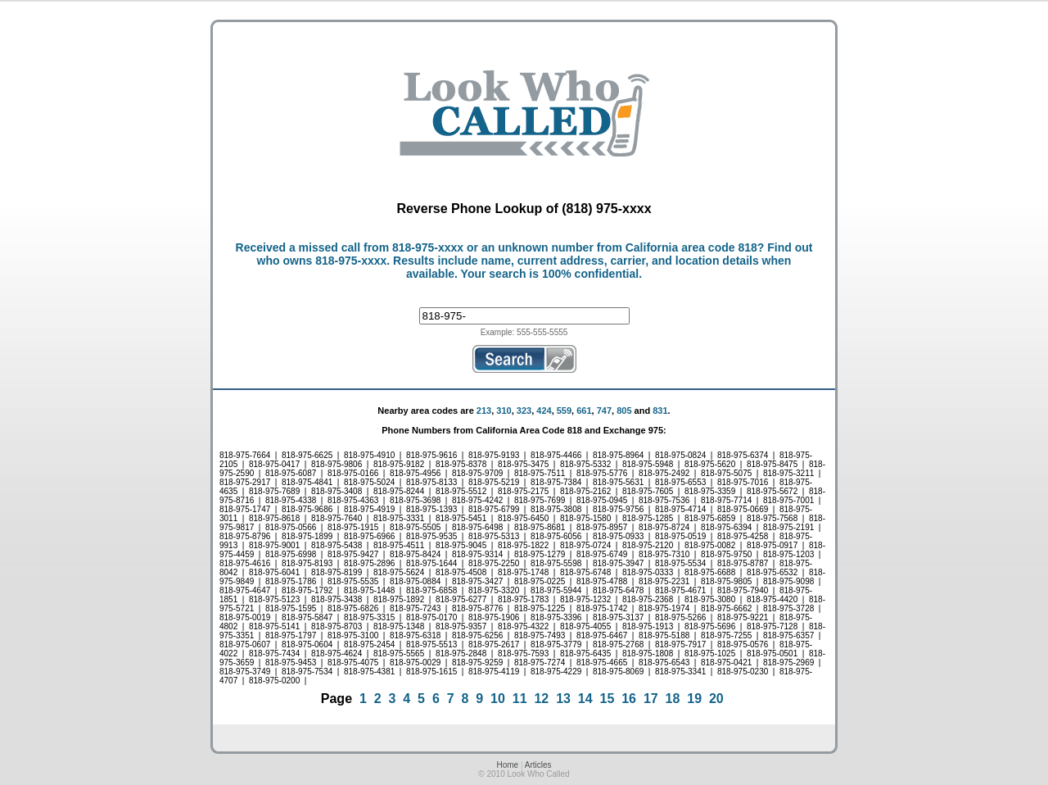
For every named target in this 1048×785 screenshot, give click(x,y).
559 (564, 410)
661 (583, 410)
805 (624, 410)
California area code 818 (691, 247)
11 (520, 699)
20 (716, 699)
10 (497, 699)
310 (503, 410)
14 (585, 699)
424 (543, 410)
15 (607, 699)
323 (524, 410)
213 (484, 410)
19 (694, 699)
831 (660, 410)
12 (541, 699)
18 (673, 699)
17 (651, 699)
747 (604, 410)
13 (563, 699)
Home (507, 764)
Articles (538, 764)
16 (628, 699)
